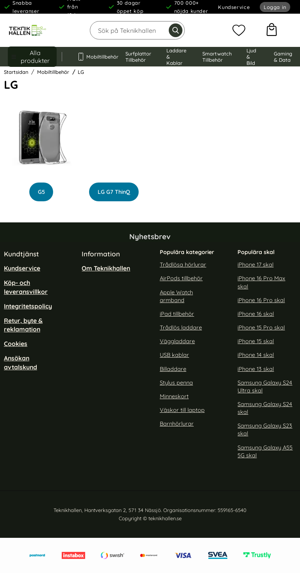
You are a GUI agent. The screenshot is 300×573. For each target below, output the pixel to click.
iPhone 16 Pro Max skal (261, 282)
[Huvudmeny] (32, 57)
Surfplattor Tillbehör (138, 56)
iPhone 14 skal (256, 355)
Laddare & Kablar (176, 56)
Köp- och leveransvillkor (26, 287)
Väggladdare (177, 341)
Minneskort (174, 396)
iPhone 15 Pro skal (261, 327)
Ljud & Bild (251, 56)
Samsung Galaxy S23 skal (265, 429)
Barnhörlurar (177, 423)
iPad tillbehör (177, 313)
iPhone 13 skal (256, 368)
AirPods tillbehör (181, 278)
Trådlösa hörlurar (183, 264)
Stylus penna (176, 382)
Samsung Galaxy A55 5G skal (265, 451)
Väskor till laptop (182, 410)
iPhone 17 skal (255, 264)
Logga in (275, 7)
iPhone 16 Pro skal (261, 300)
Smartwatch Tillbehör (217, 56)
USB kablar (174, 355)
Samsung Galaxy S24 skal (265, 408)
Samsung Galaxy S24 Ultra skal (265, 386)
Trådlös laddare (181, 327)
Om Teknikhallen (106, 268)
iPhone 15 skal (256, 341)
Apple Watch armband (176, 296)
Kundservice (234, 7)
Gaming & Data (283, 56)
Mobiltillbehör (94, 57)
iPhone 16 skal (256, 313)
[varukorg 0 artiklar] (271, 30)
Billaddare (173, 368)
